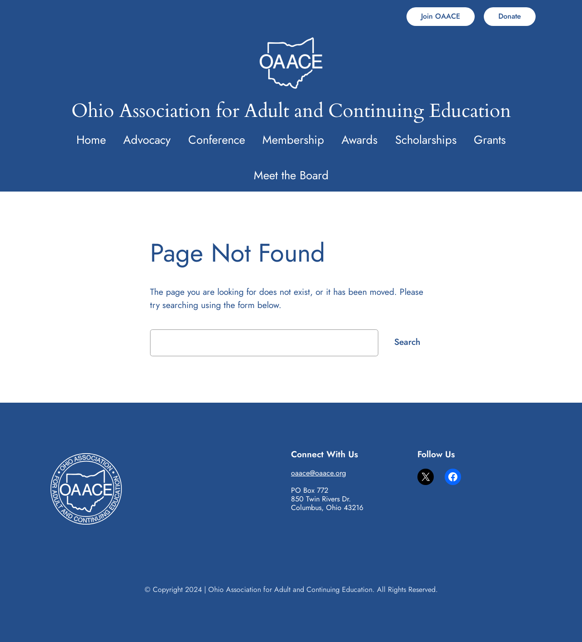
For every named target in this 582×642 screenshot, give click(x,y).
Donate (509, 16)
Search (407, 341)
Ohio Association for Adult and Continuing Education (291, 111)
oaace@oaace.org (318, 473)
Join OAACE (440, 16)
